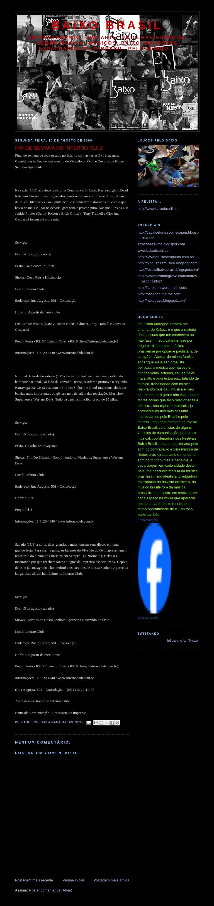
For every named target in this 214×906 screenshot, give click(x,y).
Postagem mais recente (34, 880)
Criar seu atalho (148, 617)
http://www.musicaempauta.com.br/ (166, 257)
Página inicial (73, 880)
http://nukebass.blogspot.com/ (162, 300)
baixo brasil (107, 25)
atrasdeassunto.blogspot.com (161, 244)
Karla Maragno (148, 520)
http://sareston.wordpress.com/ (162, 288)
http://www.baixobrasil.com (159, 209)
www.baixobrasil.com (154, 250)
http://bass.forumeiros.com (159, 294)
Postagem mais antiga (111, 880)
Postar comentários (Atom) (50, 890)
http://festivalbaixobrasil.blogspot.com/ (168, 269)
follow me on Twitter (183, 640)
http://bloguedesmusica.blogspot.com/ (168, 263)
